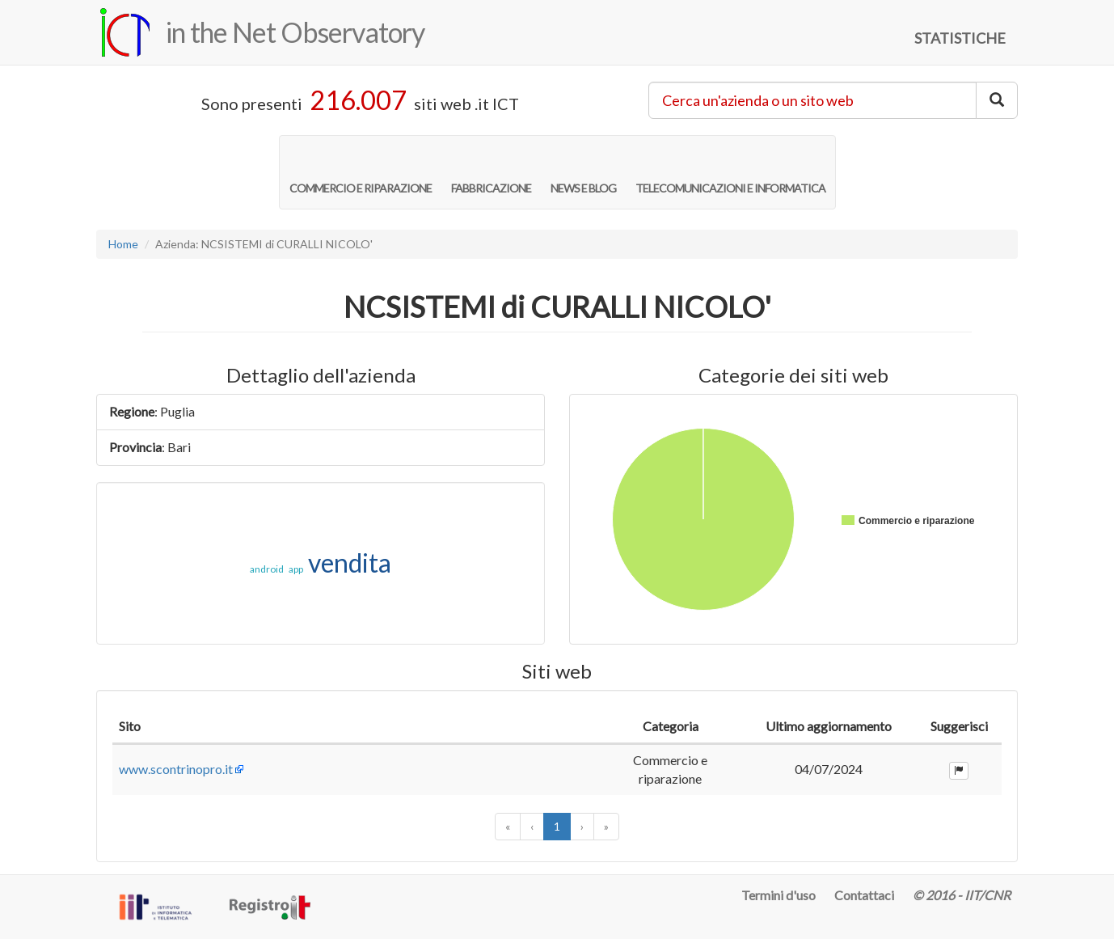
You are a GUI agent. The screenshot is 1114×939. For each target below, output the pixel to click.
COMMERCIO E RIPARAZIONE (360, 171)
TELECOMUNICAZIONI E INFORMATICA (730, 171)
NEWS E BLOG (583, 171)
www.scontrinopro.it (176, 768)
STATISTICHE (960, 38)
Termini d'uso (778, 895)
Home (123, 244)
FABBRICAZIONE (491, 171)
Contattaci (864, 895)
